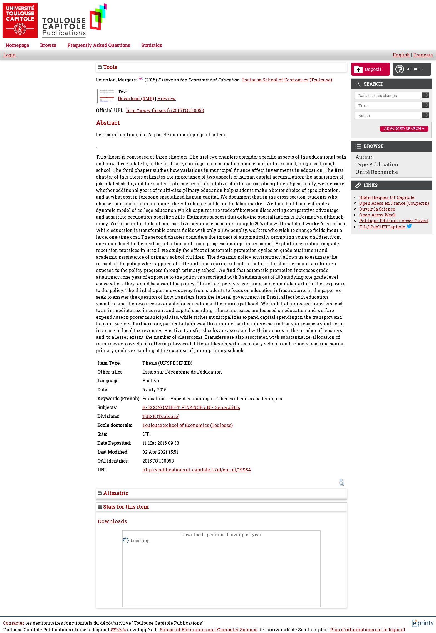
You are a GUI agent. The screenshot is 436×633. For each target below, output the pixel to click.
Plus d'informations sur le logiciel (367, 630)
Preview (166, 98)
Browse (48, 45)
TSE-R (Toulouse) (160, 416)
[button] (341, 482)
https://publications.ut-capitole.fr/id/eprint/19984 (196, 470)
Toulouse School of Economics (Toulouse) (287, 80)
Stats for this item (123, 506)
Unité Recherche (376, 172)
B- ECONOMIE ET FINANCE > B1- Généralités (191, 407)
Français (423, 55)
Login (9, 55)
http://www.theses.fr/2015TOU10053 (165, 110)
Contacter (13, 623)
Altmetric (113, 493)
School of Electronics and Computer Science (208, 630)
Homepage (17, 45)
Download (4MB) (136, 98)
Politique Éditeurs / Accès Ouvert (393, 221)
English (401, 55)
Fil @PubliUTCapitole (382, 227)
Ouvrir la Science (377, 209)
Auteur (364, 157)
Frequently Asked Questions (98, 45)
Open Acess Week (377, 215)
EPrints (118, 630)
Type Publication (376, 164)
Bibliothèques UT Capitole (386, 197)
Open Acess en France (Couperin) (394, 203)
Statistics (151, 45)
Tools (107, 67)
